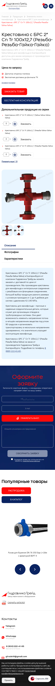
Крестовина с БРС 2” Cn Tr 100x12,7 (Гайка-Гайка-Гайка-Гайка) (28, 116)
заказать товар (14, 92)
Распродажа (16, 491)
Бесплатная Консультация (21, 101)
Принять (9, 680)
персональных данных (31, 461)
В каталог (16, 500)
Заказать (25, 124)
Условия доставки (8, 83)
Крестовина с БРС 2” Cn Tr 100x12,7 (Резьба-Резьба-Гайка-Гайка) (29, 147)
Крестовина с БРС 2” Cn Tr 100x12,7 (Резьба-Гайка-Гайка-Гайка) (28, 132)
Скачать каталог (13, 602)
